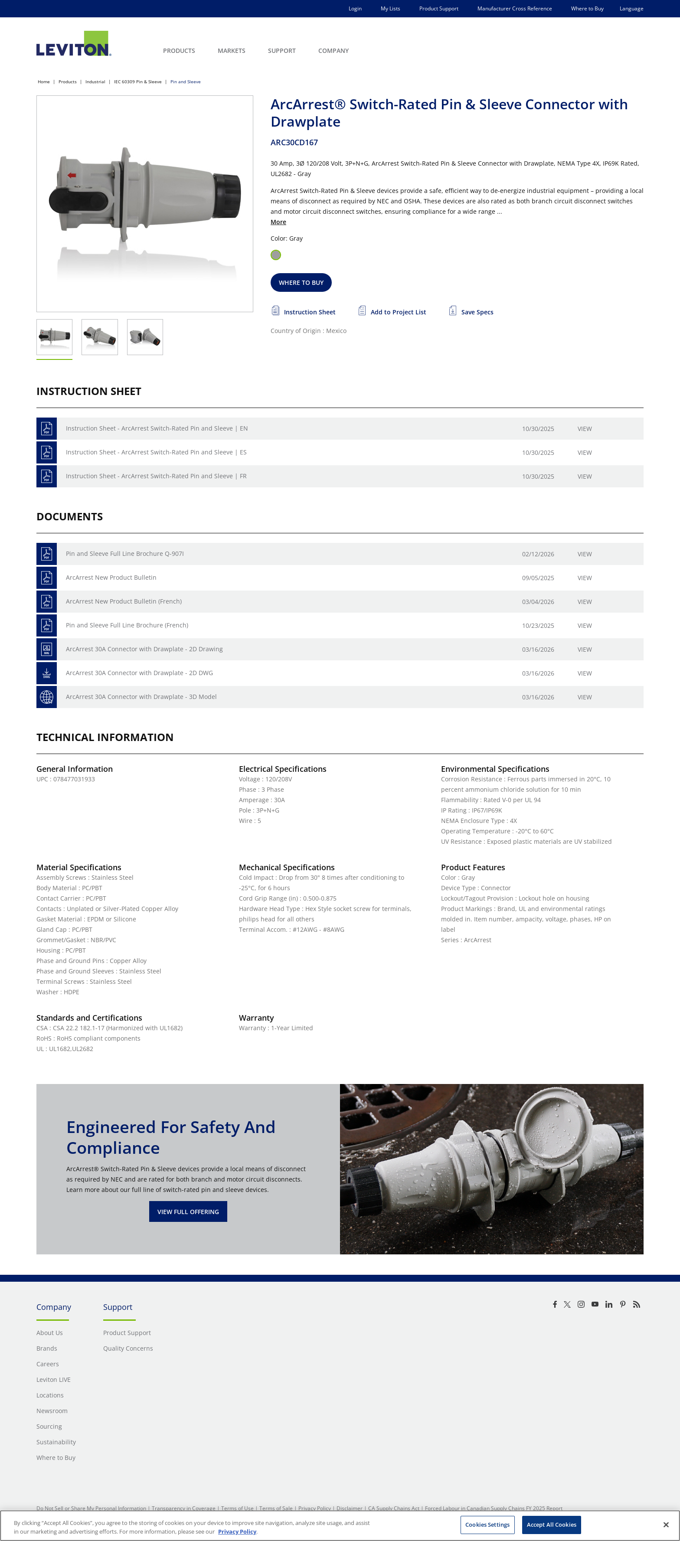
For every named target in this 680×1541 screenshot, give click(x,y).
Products (68, 81)
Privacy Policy (314, 1508)
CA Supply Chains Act (393, 1508)
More (278, 222)
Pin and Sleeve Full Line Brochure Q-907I (125, 553)
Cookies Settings (487, 1524)
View (585, 428)
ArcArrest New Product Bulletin (111, 577)
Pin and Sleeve (185, 81)
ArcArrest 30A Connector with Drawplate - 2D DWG (139, 673)
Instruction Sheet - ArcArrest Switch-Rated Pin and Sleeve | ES (156, 452)
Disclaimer (350, 1508)
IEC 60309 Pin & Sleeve (138, 81)
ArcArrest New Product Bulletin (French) (124, 601)
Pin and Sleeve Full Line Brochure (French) (127, 625)
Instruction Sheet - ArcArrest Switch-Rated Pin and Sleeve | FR (156, 476)
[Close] (666, 1524)
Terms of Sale (276, 1508)
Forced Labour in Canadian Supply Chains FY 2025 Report (493, 1508)
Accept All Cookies (551, 1524)
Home (44, 81)
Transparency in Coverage (184, 1508)
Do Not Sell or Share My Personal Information (91, 1508)
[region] (340, 1525)
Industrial (95, 81)
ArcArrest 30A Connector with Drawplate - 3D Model (141, 696)
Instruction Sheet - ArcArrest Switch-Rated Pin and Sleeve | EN (157, 428)
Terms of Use (237, 1508)
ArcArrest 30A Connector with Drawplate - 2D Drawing (144, 649)
